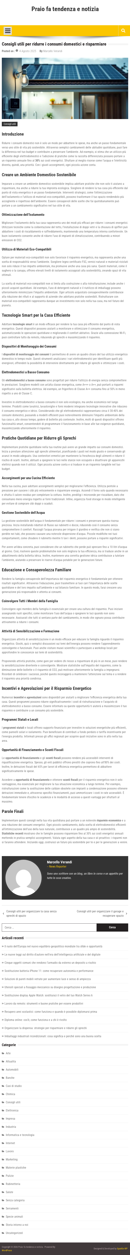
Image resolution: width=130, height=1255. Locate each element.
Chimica (10, 1094)
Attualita (11, 1061)
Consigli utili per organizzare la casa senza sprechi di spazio (31, 913)
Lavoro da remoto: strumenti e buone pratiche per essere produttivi (44, 1003)
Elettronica (12, 1110)
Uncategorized (14, 1233)
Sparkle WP (122, 1248)
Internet (10, 1143)
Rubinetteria (13, 1184)
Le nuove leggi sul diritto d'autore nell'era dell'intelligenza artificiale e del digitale (53, 954)
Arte (8, 1053)
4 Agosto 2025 (27, 51)
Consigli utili (10, 124)
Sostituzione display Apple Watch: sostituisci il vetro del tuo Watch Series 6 (49, 995)
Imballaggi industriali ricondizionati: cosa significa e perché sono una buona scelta (53, 1036)
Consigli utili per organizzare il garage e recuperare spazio (100, 913)
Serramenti (12, 1208)
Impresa (10, 1118)
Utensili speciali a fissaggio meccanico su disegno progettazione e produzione (50, 987)
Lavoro (10, 1151)
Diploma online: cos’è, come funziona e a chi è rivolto (36, 1020)
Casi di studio (14, 1086)
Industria (11, 1127)
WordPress (7, 1250)
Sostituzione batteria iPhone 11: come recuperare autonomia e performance (49, 971)
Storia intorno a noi (17, 1225)
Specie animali (14, 1216)
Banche (10, 1077)
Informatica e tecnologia (20, 1135)
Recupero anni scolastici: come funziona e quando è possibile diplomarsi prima (51, 1011)
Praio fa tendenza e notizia (65, 9)
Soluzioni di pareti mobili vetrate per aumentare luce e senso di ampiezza (48, 979)
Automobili (12, 1069)
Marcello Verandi (52, 51)
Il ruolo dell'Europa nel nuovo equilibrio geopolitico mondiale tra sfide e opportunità (53, 946)
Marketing (12, 1159)
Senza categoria (15, 1200)
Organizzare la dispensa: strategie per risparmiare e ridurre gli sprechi (46, 1028)
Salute (9, 1192)
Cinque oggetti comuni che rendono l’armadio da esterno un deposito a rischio (50, 962)
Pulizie (10, 1176)
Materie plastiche (16, 1167)
